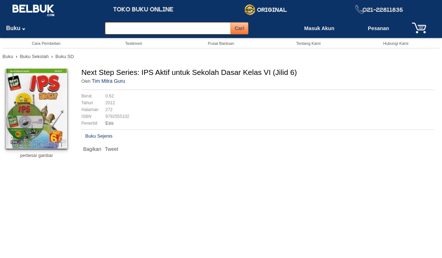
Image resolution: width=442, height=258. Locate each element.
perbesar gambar (36, 155)
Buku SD (65, 56)
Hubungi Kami (395, 43)
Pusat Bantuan (221, 43)
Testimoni (133, 43)
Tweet (111, 149)
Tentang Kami (308, 43)
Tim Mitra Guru (108, 81)
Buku (18, 28)
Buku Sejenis (99, 136)
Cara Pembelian (46, 43)
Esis (109, 123)
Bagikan (92, 149)
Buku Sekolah (34, 56)
